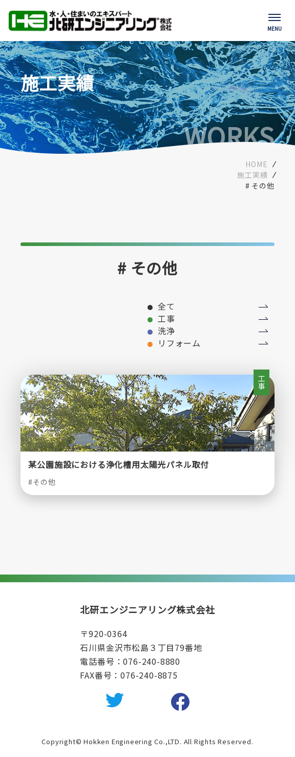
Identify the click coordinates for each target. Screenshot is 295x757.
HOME (256, 164)
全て (166, 306)
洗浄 (166, 330)
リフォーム (179, 343)
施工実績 (252, 175)
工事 (166, 318)
